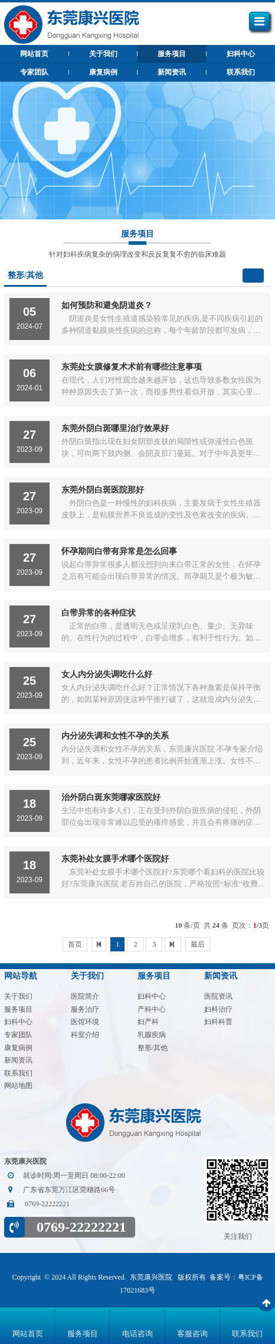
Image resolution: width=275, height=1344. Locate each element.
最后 (198, 944)
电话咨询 (137, 1333)
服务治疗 (85, 1009)
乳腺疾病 (152, 1035)
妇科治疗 (218, 1009)
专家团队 (34, 72)
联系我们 (241, 72)
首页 (75, 944)
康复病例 (103, 72)
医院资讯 (218, 996)
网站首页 (27, 1333)
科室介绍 (85, 1035)
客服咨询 (192, 1333)
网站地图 (18, 1085)
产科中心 (152, 1009)
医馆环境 (85, 1022)
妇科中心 (241, 54)
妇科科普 (218, 1022)
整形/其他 (153, 1048)
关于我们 (103, 54)
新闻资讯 (172, 72)
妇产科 (148, 1022)
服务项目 (172, 54)
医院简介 (85, 996)
